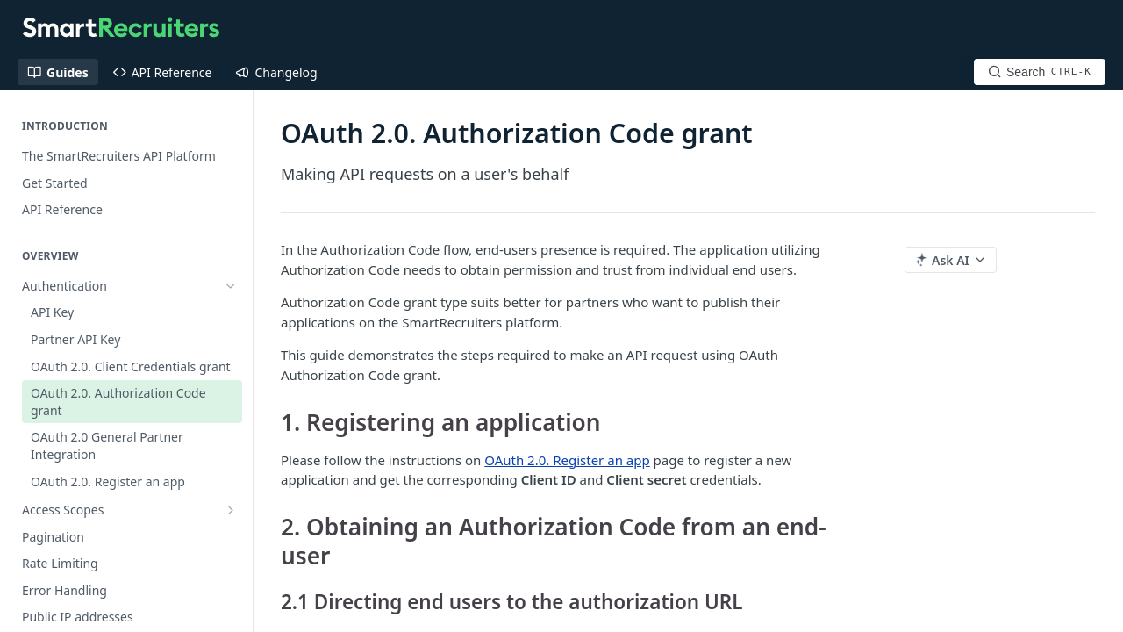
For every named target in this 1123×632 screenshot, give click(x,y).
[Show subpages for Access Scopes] (231, 510)
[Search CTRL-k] (1039, 72)
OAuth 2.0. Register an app (566, 460)
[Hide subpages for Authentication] (231, 286)
